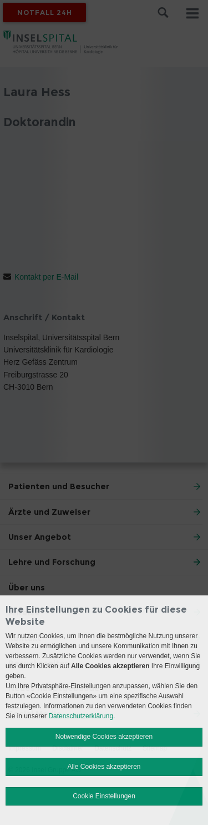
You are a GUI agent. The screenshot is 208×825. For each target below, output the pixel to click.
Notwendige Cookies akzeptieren (104, 736)
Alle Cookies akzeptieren (103, 767)
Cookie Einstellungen (104, 796)
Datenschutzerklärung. (81, 716)
